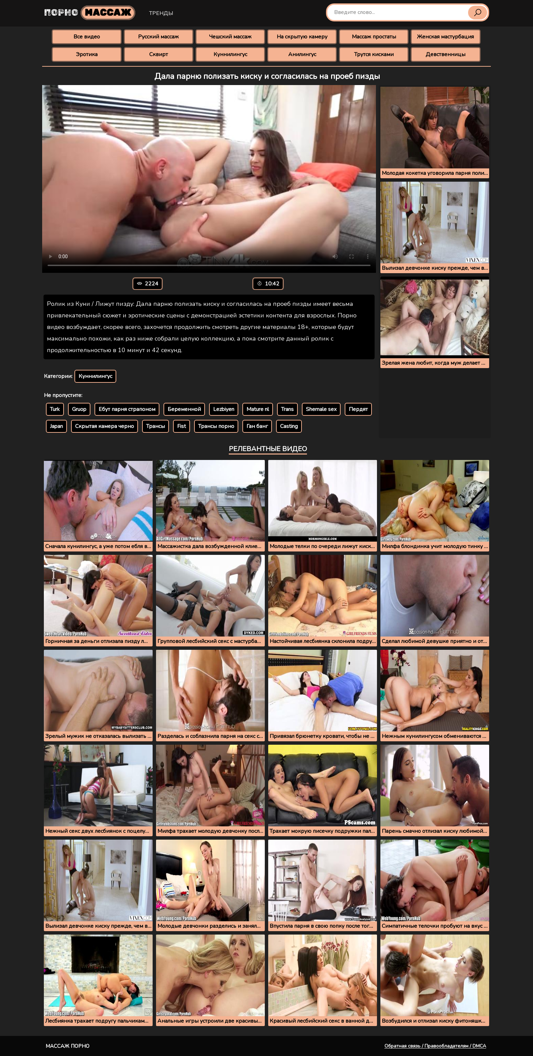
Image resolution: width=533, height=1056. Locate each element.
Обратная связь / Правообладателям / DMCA (435, 1046)
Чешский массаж (230, 36)
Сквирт (158, 54)
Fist (181, 426)
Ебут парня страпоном (127, 409)
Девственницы (445, 54)
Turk (55, 409)
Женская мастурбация (445, 36)
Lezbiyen (223, 409)
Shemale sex (321, 409)
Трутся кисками (374, 54)
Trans (287, 409)
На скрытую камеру (302, 36)
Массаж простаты (374, 36)
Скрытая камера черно (104, 426)
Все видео (86, 36)
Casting (289, 426)
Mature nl (257, 409)
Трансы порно (216, 426)
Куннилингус (230, 54)
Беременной (184, 409)
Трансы (155, 426)
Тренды (161, 13)
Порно (89, 12)
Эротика (87, 54)
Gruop (79, 409)
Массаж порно (67, 1046)
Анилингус (302, 54)
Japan (56, 426)
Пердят (358, 409)
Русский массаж (158, 36)
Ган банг (257, 426)
